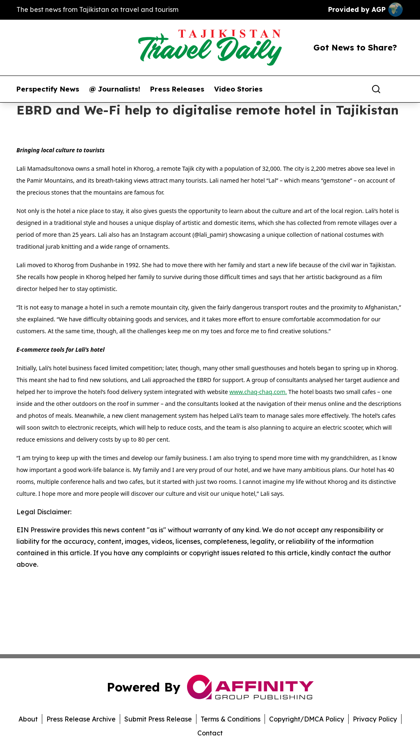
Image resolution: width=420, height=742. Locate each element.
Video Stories (238, 89)
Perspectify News (47, 89)
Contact (210, 733)
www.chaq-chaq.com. (258, 392)
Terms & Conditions (230, 719)
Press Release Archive (81, 719)
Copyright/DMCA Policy (306, 719)
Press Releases (177, 89)
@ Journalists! (114, 89)
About (28, 719)
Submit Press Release (158, 719)
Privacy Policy (375, 719)
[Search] (376, 89)
